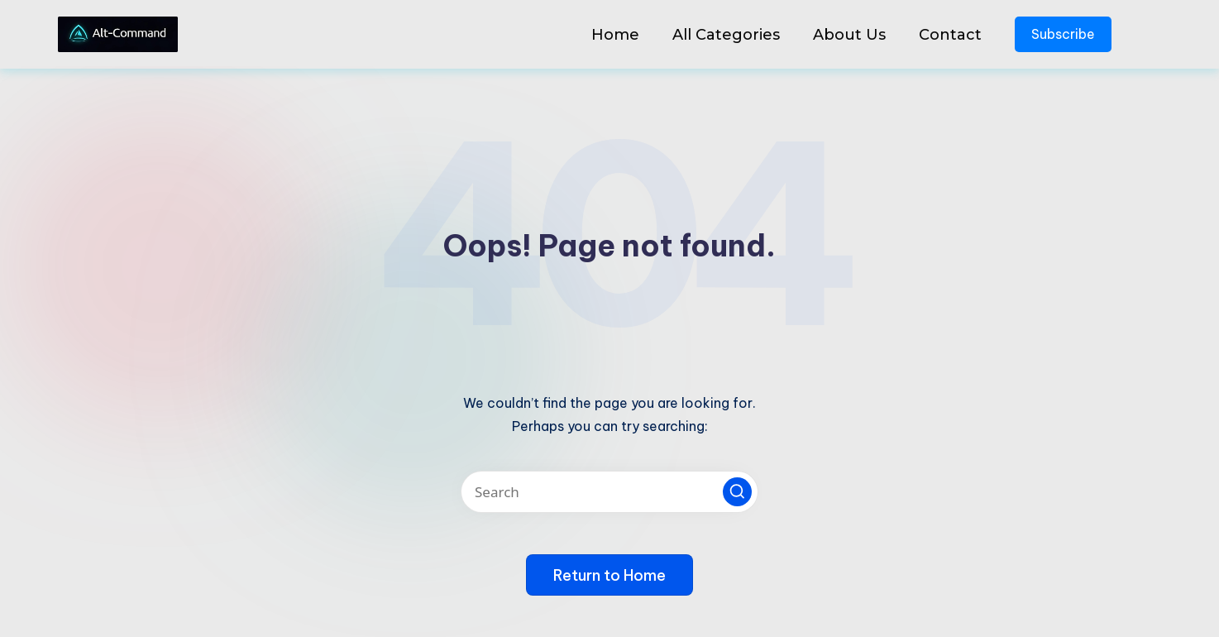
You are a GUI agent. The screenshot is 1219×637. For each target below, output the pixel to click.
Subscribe (1063, 34)
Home (615, 35)
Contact (950, 35)
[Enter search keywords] (609, 492)
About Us (849, 35)
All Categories (726, 35)
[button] (737, 491)
